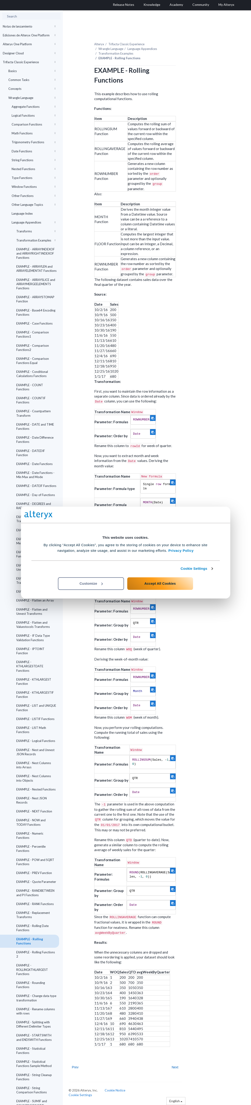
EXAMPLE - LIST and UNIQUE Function (36, 708)
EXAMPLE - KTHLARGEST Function (33, 681)
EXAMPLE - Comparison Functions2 (32, 348)
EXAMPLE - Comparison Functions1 (32, 334)
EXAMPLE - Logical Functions (35, 741)
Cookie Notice (115, 1090)
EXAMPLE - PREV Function (34, 873)
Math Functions (34, 133)
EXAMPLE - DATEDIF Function (30, 453)
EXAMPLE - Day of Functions (35, 495)
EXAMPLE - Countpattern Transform (33, 413)
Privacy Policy (181, 550)
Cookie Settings (194, 568)
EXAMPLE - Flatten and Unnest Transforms (31, 611)
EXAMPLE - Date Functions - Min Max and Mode (35, 475)
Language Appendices (34, 222)
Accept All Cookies (160, 583)
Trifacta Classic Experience (29, 62)
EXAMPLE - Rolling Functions (29, 941)
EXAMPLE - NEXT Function (34, 811)
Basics (32, 71)
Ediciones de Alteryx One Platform (29, 35)
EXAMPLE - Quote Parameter (36, 882)
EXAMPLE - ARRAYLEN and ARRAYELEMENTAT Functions (36, 269)
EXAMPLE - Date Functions (34, 464)
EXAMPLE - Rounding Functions (30, 985)
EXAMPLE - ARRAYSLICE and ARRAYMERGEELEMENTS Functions (35, 284)
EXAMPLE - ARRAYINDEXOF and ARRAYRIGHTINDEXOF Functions (35, 253)
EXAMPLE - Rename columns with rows (35, 1011)
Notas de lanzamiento (29, 26)
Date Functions (34, 151)
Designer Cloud (29, 53)
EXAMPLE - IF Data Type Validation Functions (33, 638)
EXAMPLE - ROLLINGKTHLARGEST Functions (32, 969)
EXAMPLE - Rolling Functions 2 (35, 954)
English (175, 1101)
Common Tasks (32, 80)
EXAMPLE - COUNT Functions (29, 387)
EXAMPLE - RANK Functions (35, 904)
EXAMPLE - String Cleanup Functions (34, 1077)
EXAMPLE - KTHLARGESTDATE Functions (29, 666)
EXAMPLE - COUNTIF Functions (31, 400)
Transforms (36, 231)
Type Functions (34, 178)
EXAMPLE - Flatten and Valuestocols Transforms (33, 625)
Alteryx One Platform (29, 44)
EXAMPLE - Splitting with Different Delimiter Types (33, 1024)
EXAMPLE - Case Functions (34, 323)
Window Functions (34, 187)
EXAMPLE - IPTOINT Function (30, 651)
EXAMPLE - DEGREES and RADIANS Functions (33, 506)
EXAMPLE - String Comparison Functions (31, 1090)
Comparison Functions (34, 124)
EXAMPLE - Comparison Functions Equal (32, 361)
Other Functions (34, 196)
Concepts (32, 89)
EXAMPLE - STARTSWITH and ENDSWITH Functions (34, 1037)
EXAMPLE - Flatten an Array (35, 600)
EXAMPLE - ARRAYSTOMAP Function (35, 299)
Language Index (22, 213)
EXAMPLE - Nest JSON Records (31, 800)
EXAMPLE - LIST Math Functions (31, 730)
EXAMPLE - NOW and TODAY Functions (31, 822)
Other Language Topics (34, 204)
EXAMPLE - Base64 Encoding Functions (35, 312)
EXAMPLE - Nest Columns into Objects (33, 778)
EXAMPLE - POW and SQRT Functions (35, 862)
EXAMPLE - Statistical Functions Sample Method (34, 1064)
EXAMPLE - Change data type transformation (36, 998)
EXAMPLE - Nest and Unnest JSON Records (35, 752)
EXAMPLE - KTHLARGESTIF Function (35, 695)
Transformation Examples (36, 240)
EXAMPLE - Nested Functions (36, 789)
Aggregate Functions (34, 106)
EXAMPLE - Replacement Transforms (33, 915)
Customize (91, 583)
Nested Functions (34, 169)
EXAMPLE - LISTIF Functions (35, 719)
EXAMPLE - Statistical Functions (30, 1051)
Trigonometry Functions (34, 142)
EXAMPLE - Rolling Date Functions (32, 928)
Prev (75, 1067)
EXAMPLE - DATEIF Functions (36, 486)
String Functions (34, 160)
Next (175, 1067)
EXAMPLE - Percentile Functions (31, 849)
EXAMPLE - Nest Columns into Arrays (33, 765)
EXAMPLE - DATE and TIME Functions (35, 426)
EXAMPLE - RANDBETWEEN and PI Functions (35, 893)
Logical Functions (34, 115)
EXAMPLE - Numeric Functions (29, 835)
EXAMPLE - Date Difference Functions (35, 440)
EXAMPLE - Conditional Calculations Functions (32, 374)
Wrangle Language (32, 98)
